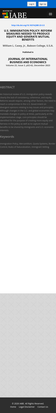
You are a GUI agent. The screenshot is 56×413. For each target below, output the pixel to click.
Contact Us (42, 406)
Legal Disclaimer (27, 406)
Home (13, 406)
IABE (22, 403)
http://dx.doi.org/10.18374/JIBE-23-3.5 (28, 25)
